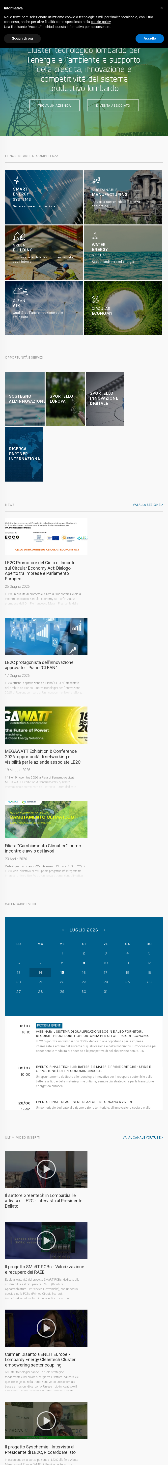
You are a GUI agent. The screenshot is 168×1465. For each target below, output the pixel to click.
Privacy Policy (70, 1443)
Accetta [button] (149, 38)
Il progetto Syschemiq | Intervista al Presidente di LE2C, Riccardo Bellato (119, 1113)
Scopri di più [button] (22, 38)
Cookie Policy (98, 1443)
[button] (162, 8)
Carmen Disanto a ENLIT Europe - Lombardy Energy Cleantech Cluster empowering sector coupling (40, 1116)
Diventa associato (113, 105)
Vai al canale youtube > (143, 965)
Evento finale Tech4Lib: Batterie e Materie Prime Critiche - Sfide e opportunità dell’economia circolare (93, 897)
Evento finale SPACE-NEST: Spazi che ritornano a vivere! (85, 930)
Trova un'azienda (54, 105)
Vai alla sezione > (148, 505)
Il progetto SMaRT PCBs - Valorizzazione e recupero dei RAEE (118, 1026)
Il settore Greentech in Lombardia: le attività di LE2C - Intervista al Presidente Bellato (44, 1029)
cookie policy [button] (101, 22)
